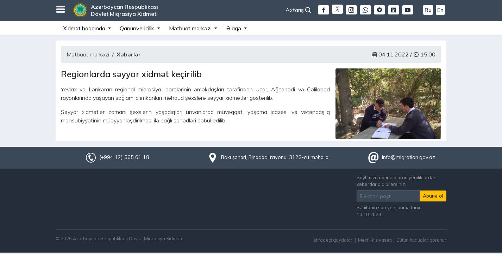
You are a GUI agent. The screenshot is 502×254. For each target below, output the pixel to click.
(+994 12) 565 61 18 (124, 157)
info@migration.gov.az (408, 157)
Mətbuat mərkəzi (88, 54)
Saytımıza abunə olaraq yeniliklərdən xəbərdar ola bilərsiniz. (397, 181)
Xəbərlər (129, 54)
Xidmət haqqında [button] (85, 28)
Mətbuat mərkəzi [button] (191, 28)
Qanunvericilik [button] (138, 28)
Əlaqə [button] (234, 28)
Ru (428, 9)
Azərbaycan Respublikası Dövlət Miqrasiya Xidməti (124, 10)
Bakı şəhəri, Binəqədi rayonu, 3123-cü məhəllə (274, 157)
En (440, 9)
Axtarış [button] (298, 9)
